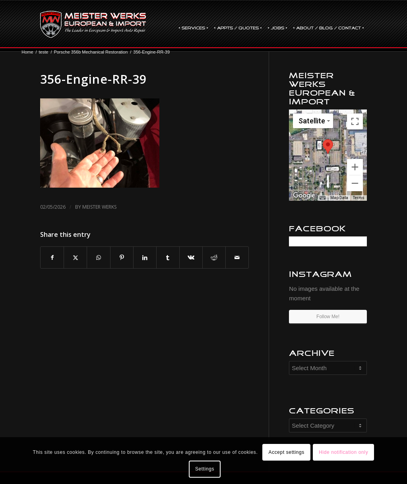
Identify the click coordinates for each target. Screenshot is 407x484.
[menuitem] (193, 24)
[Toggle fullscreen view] (355, 121)
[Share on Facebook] (52, 258)
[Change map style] (313, 120)
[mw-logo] (93, 24)
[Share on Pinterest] (121, 258)
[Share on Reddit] (214, 258)
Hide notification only (343, 452)
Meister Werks (99, 207)
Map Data (339, 198)
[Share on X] (75, 258)
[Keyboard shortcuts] (322, 198)
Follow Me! (327, 316)
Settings (204, 469)
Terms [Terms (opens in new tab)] (358, 198)
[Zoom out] (355, 183)
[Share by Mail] (237, 258)
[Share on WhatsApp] (98, 258)
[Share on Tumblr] (168, 258)
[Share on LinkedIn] (145, 258)
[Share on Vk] (191, 258)
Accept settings (286, 452)
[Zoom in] (355, 167)
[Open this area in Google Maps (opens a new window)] (304, 195)
